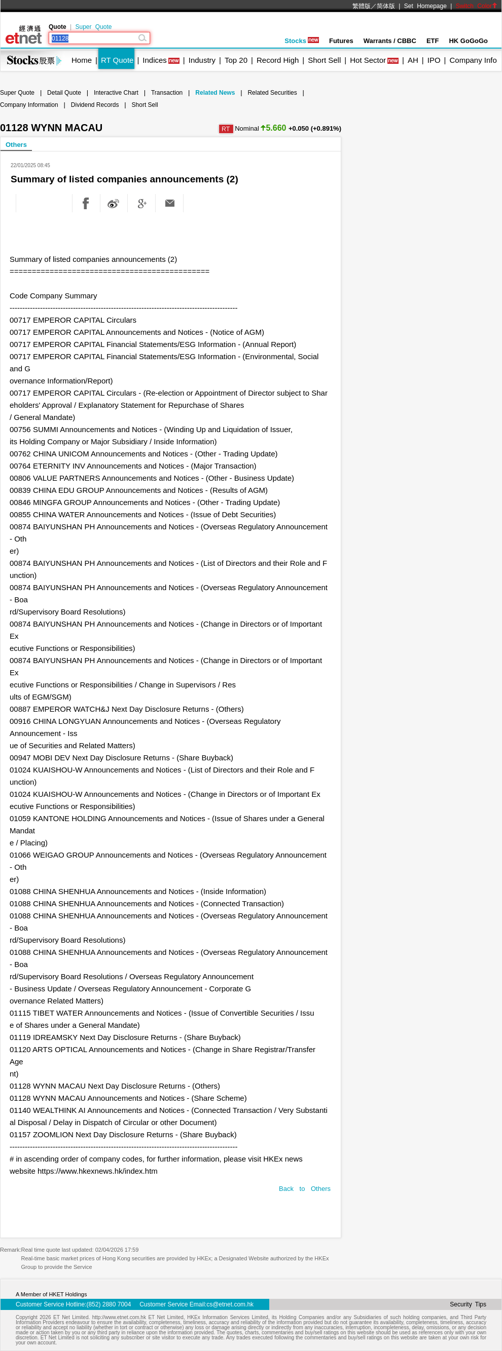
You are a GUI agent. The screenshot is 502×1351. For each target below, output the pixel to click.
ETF (432, 41)
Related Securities (272, 92)
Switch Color (476, 6)
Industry (202, 60)
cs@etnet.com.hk (230, 1304)
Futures (341, 41)
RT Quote (117, 60)
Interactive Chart (116, 92)
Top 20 (236, 60)
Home (81, 60)
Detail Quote (64, 92)
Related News (215, 92)
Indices (154, 60)
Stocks (301, 41)
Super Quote (93, 26)
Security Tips (468, 1304)
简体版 (386, 6)
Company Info (472, 60)
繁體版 (361, 6)
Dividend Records (95, 104)
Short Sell (324, 60)
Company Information (29, 104)
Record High (278, 60)
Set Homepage (425, 6)
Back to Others (305, 1188)
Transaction (167, 92)
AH (413, 60)
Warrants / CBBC (390, 41)
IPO (434, 60)
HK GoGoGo (468, 41)
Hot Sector (368, 60)
